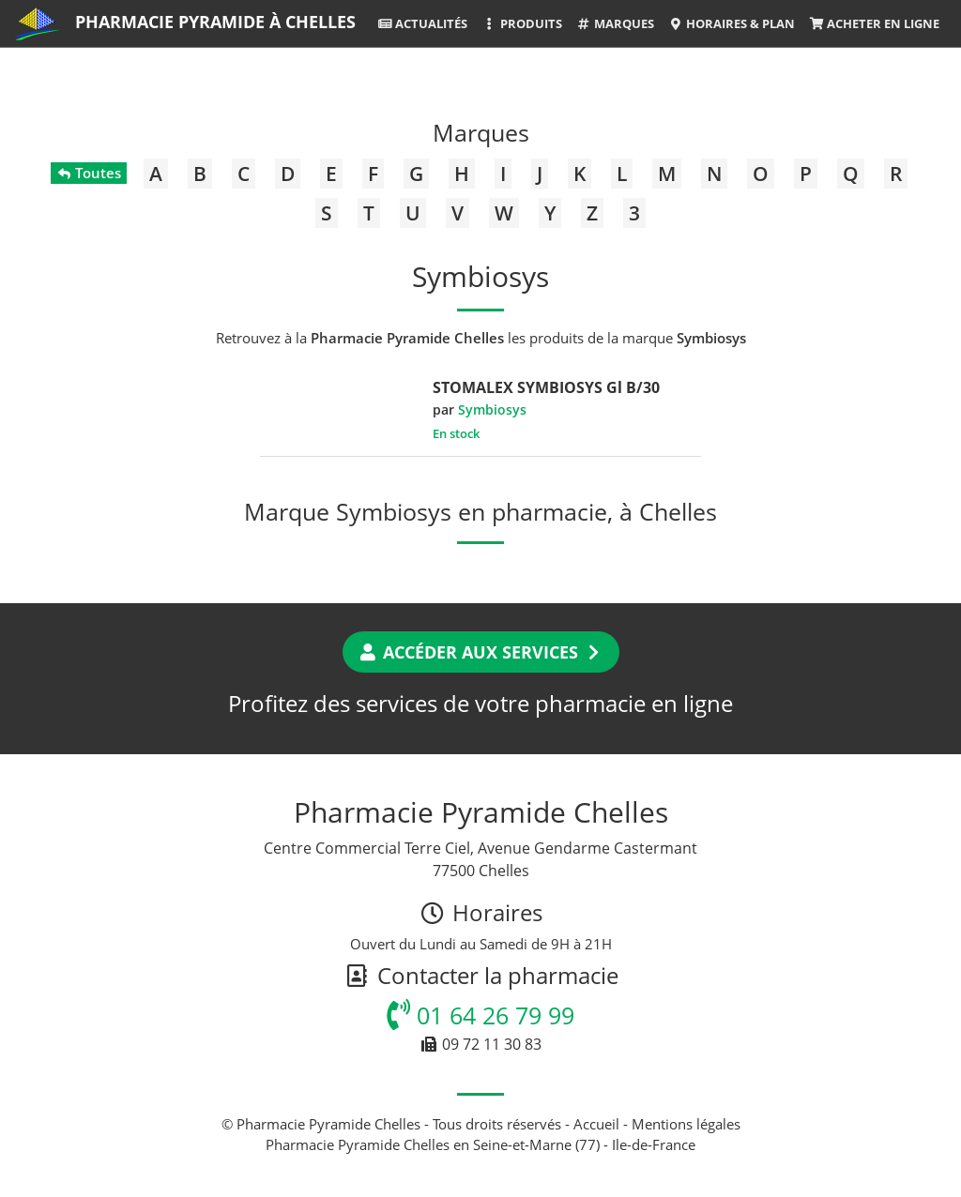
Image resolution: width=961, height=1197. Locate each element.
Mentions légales (686, 1123)
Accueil (596, 1123)
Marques (615, 23)
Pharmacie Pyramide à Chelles (215, 21)
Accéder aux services (481, 652)
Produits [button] (521, 23)
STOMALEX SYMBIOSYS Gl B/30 (546, 387)
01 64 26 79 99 (480, 1015)
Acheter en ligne (874, 23)
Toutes (88, 172)
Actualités (422, 23)
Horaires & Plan (731, 23)
